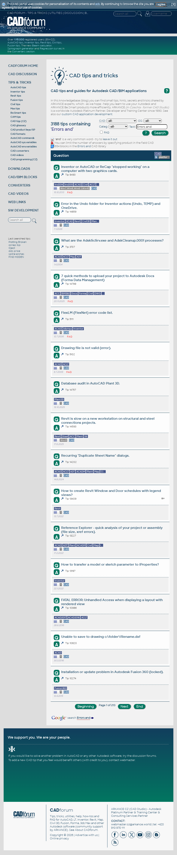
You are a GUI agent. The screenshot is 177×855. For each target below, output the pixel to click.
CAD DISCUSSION (22, 74)
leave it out (110, 139)
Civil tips (56, 42)
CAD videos (17, 155)
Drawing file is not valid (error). (86, 348)
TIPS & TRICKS (19, 82)
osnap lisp (15, 244)
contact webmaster (122, 760)
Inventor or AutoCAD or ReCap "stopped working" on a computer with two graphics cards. (105, 169)
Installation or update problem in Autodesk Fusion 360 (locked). (112, 672)
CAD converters (19, 150)
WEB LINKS (17, 202)
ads (97, 4)
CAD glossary (18, 125)
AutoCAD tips (15, 42)
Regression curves (51, 48)
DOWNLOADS (19, 169)
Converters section (23, 51)
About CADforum (86, 830)
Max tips (15, 108)
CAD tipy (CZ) (18, 121)
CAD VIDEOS (18, 194)
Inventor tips (31, 42)
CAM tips (15, 116)
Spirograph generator (20, 48)
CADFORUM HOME (23, 66)
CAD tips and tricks (84, 75)
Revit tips (45, 42)
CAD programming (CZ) (23, 159)
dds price (14, 250)
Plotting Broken (18, 242)
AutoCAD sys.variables (23, 142)
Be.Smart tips (18, 112)
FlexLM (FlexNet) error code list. (87, 313)
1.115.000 (19, 39)
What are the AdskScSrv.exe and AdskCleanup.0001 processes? (112, 240)
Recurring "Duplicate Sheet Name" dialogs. (95, 455)
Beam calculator (42, 45)
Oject (12, 247)
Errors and (84, 146)
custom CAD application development (87, 114)
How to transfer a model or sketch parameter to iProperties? (110, 564)
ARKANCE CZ (120, 809)
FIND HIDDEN (16, 256)
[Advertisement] (122, 45)
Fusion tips (13, 45)
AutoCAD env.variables (23, 146)
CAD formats (17, 133)
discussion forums (144, 756)
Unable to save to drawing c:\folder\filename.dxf (100, 637)
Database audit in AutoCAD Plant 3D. (90, 383)
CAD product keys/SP (22, 129)
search (72, 718)
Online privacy (59, 838)
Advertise (81, 835)
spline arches (16, 253)
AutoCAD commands (22, 137)
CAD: (102, 121)
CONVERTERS (19, 185)
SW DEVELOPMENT (23, 210)
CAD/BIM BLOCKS (22, 177)
